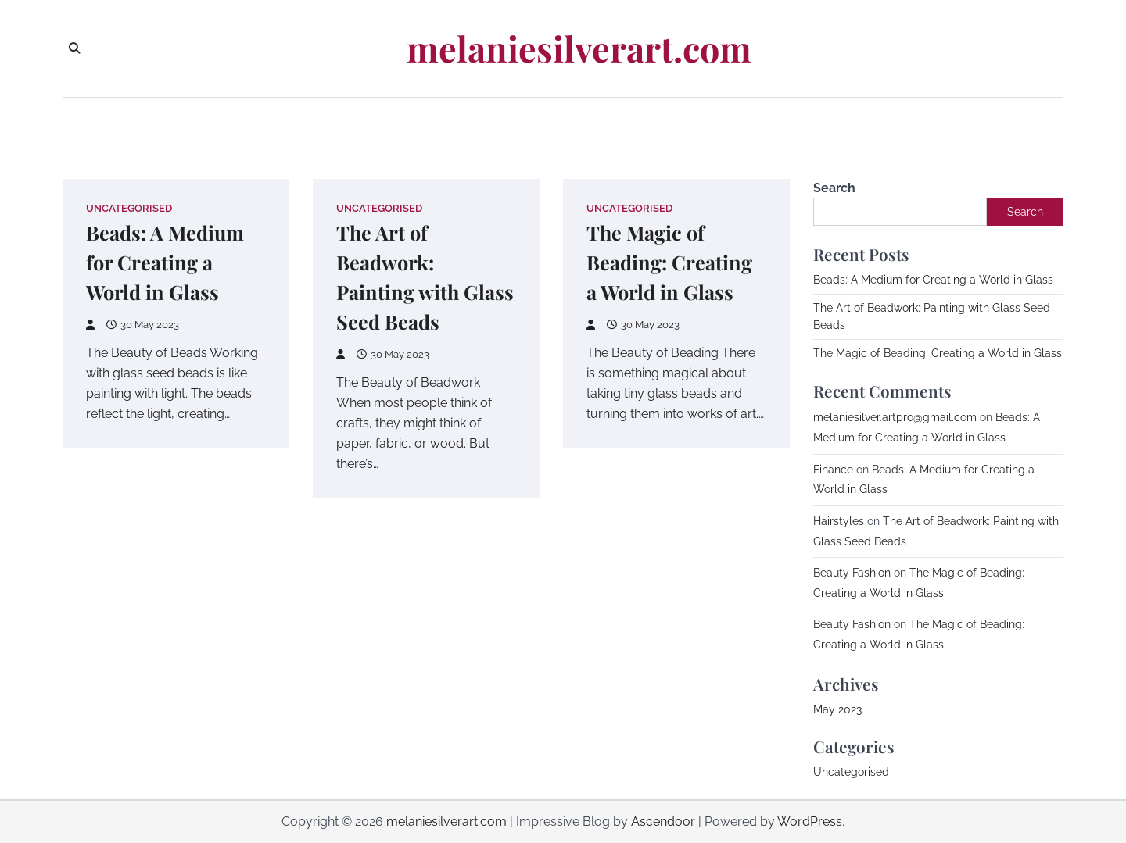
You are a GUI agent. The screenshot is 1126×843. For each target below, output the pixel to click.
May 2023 (837, 709)
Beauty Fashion (852, 572)
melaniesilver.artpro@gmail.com (895, 417)
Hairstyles (838, 521)
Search (834, 187)
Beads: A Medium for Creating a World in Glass (165, 262)
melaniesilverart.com (579, 48)
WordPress (809, 821)
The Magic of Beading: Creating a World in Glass (669, 262)
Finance (833, 469)
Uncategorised (129, 208)
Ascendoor (663, 821)
